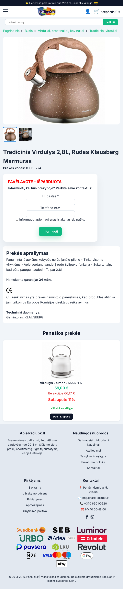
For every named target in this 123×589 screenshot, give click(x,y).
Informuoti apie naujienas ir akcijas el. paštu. (52, 219)
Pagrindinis (11, 31)
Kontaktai (93, 467)
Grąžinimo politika (35, 511)
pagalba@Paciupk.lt (95, 497)
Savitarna (35, 487)
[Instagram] (92, 517)
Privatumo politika (93, 462)
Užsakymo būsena (35, 493)
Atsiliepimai (93, 450)
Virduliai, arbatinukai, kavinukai (61, 31)
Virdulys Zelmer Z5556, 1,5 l (61, 383)
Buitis (29, 31)
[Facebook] (87, 517)
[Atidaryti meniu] (5, 11)
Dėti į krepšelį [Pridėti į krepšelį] (61, 416)
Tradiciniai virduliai (103, 31)
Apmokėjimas (35, 505)
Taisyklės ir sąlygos (93, 456)
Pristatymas (35, 499)
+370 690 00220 (95, 503)
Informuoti (50, 231)
